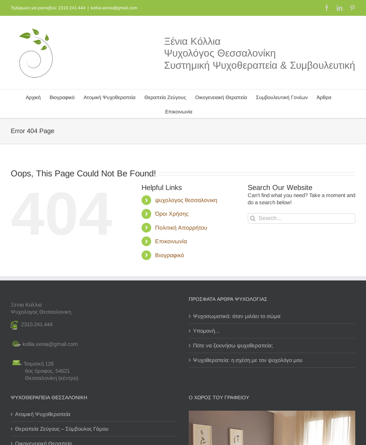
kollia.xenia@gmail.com (114, 7)
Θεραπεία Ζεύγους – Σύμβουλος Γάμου (61, 429)
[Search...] (301, 218)
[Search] (253, 218)
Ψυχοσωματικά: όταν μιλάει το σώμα (237, 316)
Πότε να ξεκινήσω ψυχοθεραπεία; (233, 345)
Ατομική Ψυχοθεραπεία (42, 414)
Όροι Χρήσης (172, 214)
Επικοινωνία (171, 241)
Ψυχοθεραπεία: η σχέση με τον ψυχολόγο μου (247, 360)
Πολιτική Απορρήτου (181, 228)
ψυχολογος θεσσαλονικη (186, 200)
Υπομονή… (206, 331)
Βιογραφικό (169, 255)
